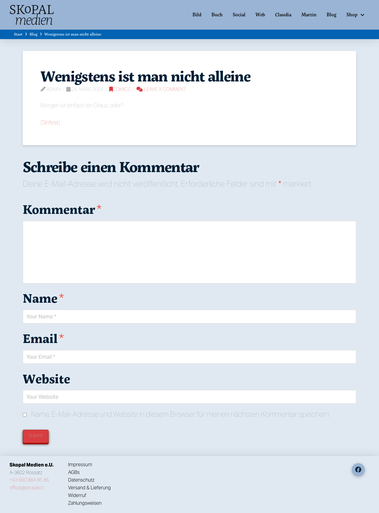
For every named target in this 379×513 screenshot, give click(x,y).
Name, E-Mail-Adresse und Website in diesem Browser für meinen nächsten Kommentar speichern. (180, 414)
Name (43, 298)
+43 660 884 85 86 (29, 480)
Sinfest (50, 122)
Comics (120, 89)
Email (43, 338)
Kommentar (62, 209)
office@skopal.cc (26, 488)
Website (46, 378)
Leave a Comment (161, 89)
